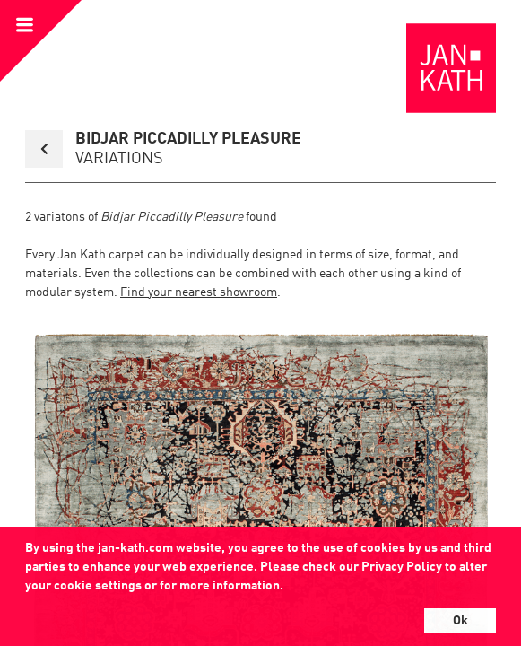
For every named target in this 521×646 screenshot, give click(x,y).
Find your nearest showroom (198, 292)
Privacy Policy (401, 567)
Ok (460, 621)
